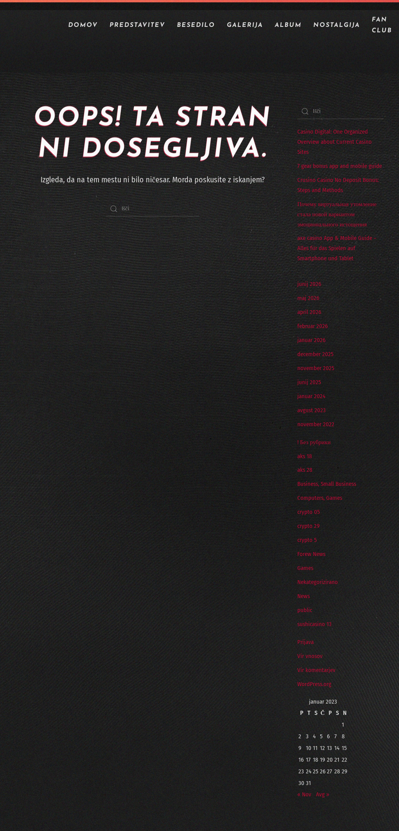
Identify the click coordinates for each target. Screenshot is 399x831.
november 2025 (315, 368)
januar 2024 (311, 396)
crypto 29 (308, 525)
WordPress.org (314, 684)
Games (305, 568)
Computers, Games (319, 497)
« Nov (304, 794)
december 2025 (315, 354)
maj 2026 (308, 298)
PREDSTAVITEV (137, 25)
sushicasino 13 (314, 624)
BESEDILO (196, 25)
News (303, 596)
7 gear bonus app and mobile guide (339, 165)
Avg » (322, 794)
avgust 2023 (311, 410)
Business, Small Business (326, 483)
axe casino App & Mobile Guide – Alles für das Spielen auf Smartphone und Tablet (336, 248)
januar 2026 (311, 340)
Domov (83, 25)
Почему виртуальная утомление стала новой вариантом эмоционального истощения (336, 214)
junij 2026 (309, 284)
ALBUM (288, 25)
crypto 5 (307, 539)
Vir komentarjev (316, 670)
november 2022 (315, 424)
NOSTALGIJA (336, 25)
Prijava (305, 642)
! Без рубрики (313, 442)
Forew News (311, 554)
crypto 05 (308, 511)
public (304, 610)
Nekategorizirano (317, 582)
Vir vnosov (310, 656)
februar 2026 (312, 326)
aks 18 (304, 456)
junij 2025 (309, 382)
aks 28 (304, 469)
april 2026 (309, 312)
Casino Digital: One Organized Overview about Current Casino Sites (334, 141)
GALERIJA (245, 25)
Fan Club (382, 25)
